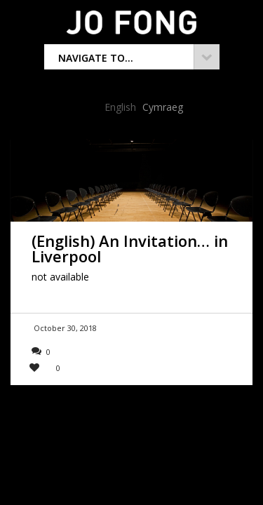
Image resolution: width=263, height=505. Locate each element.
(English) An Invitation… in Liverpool (130, 248)
